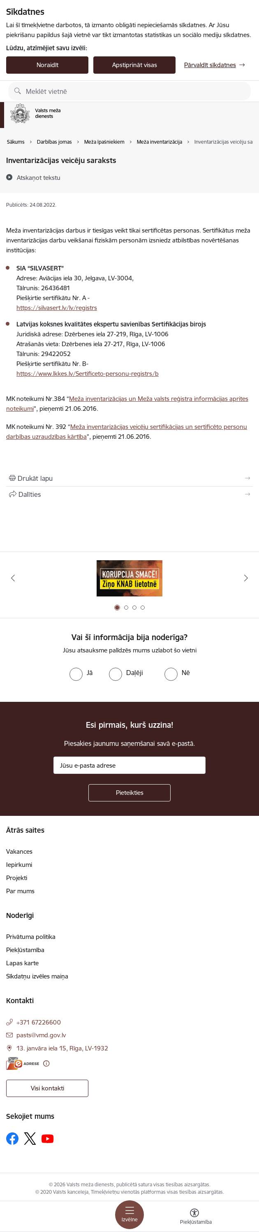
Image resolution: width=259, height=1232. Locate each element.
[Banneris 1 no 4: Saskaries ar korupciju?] (129, 578)
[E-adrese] (22, 1063)
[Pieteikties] (129, 792)
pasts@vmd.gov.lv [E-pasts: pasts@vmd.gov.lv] (41, 1035)
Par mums (20, 891)
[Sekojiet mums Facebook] (12, 1138)
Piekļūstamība (25, 950)
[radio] (80, 673)
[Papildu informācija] (46, 1063)
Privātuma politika (31, 937)
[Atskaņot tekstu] (38, 177)
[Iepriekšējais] (13, 577)
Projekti (16, 878)
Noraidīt (47, 65)
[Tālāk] (246, 577)
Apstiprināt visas (134, 65)
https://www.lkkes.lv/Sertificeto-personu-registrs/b (87, 373)
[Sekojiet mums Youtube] (48, 1138)
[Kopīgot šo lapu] (129, 494)
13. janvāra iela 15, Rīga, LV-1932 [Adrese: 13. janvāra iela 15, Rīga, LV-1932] (62, 1048)
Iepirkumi (19, 865)
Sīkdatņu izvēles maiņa (37, 976)
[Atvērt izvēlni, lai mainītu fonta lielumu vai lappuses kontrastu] (194, 1217)
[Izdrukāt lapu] (129, 478)
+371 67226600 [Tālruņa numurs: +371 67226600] (38, 1022)
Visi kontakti (47, 1088)
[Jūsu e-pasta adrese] (129, 765)
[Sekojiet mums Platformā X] (30, 1138)
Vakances (19, 851)
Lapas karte (22, 963)
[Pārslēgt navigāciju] (129, 1214)
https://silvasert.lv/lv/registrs (56, 308)
